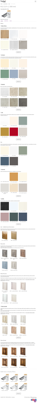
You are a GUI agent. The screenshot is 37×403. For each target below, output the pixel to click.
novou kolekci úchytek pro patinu (30, 279)
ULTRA (2, 198)
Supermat (3, 169)
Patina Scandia (4, 306)
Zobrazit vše (18, 81)
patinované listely (3, 280)
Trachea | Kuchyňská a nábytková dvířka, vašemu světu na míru (3, 1)
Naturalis (3, 84)
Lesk (2, 112)
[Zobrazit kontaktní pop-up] (35, 401)
